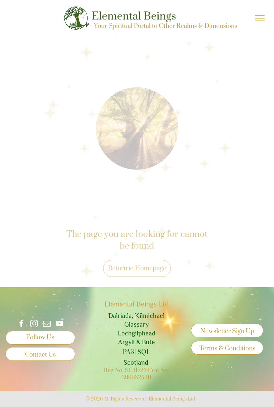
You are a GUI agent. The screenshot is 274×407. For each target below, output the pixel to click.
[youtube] (59, 324)
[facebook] (21, 324)
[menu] (259, 18)
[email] (46, 324)
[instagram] (34, 324)
